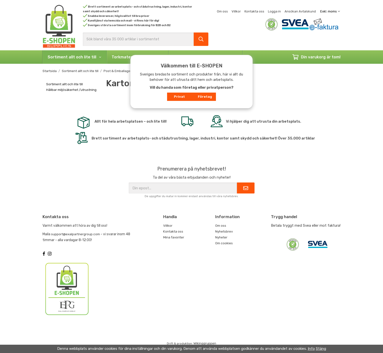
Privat (179, 96)
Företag (205, 96)
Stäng (321, 348)
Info (311, 348)
